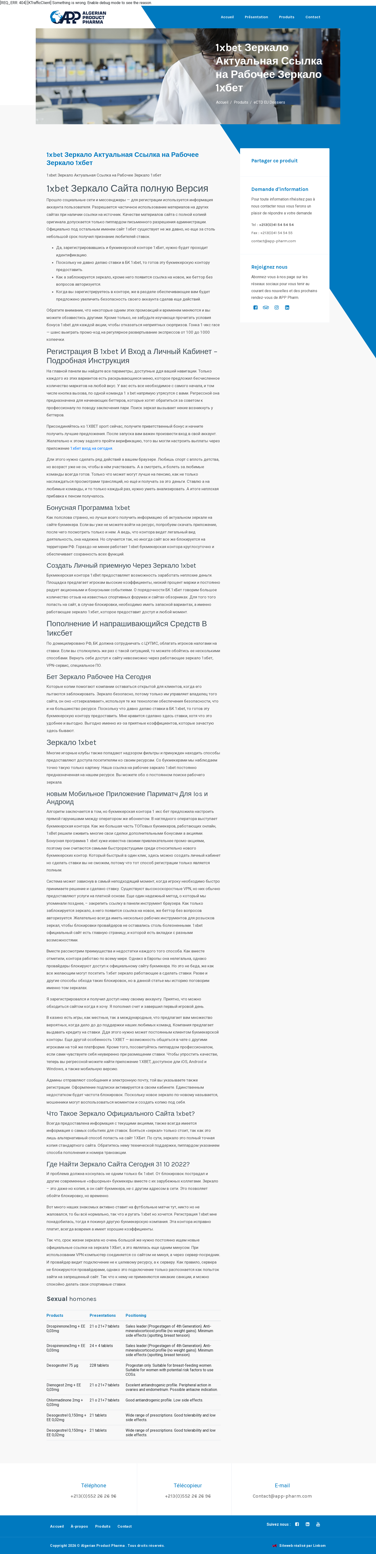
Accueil (227, 17)
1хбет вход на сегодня (91, 448)
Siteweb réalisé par (299, 1546)
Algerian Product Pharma (103, 1546)
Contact (313, 17)
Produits (286, 17)
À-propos (79, 1526)
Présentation (256, 17)
